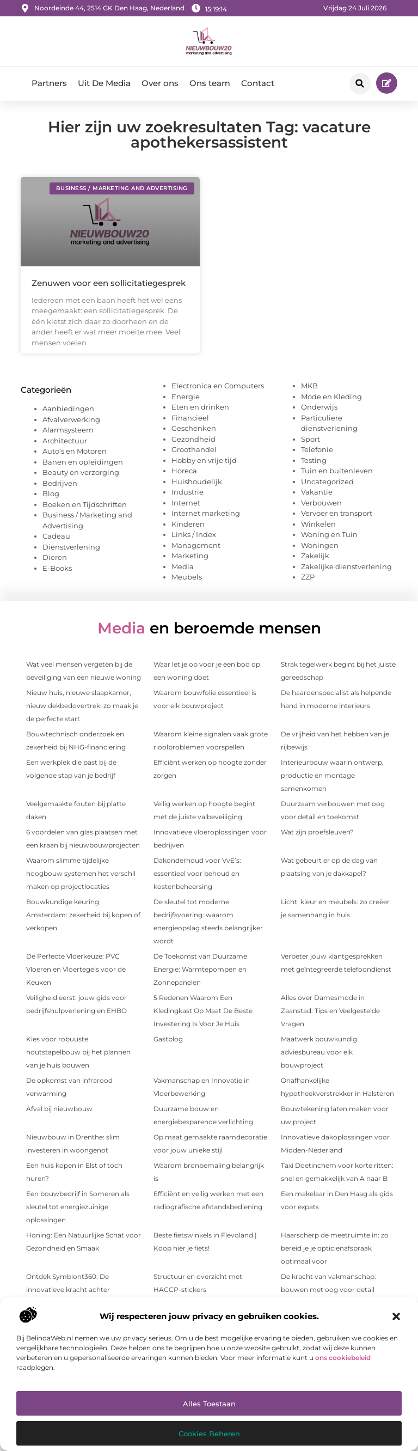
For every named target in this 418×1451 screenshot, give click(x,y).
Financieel (190, 417)
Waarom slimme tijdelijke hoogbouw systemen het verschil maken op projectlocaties (81, 873)
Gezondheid (193, 439)
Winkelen (318, 524)
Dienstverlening (71, 546)
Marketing (189, 555)
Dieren (54, 557)
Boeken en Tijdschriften (84, 504)
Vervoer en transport (336, 513)
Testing (314, 460)
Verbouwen (321, 502)
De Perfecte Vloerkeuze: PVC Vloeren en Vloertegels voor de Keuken (76, 969)
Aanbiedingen (68, 408)
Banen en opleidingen (82, 462)
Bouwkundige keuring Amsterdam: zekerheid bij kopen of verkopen (83, 915)
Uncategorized (327, 481)
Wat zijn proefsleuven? (317, 832)
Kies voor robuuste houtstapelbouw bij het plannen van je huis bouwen (78, 1052)
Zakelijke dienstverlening (346, 566)
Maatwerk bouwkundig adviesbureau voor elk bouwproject (319, 1052)
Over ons (160, 83)
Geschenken (193, 428)
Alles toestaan (209, 1403)
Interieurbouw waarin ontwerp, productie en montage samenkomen (332, 775)
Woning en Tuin (329, 534)
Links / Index (193, 534)
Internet (185, 502)
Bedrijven (59, 483)
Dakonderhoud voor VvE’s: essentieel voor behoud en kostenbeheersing (197, 873)
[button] (396, 1316)
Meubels (186, 576)
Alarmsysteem (68, 429)
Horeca (184, 470)
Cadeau (56, 536)
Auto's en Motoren (74, 451)
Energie (185, 396)
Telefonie (317, 449)
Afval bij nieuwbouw (59, 1109)
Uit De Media (104, 83)
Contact (257, 83)
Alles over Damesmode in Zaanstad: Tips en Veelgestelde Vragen (330, 1010)
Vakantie (317, 491)
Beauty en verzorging (80, 472)
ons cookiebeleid (343, 1358)
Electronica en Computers (217, 385)
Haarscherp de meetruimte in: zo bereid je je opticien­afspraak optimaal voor (335, 1248)
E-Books (57, 568)
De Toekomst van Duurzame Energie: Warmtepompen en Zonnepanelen (200, 969)
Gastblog (168, 1039)
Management (195, 545)
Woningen (320, 545)
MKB (309, 385)
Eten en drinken (200, 407)
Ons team (209, 83)
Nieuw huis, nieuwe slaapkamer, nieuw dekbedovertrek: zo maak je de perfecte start (82, 705)
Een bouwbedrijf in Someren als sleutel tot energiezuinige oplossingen (78, 1207)
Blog (50, 493)
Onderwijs (319, 407)
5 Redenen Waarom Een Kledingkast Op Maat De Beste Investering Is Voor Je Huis (203, 1010)
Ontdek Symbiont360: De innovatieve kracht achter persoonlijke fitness (68, 1289)
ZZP (308, 576)
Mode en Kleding (331, 396)
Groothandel (194, 449)
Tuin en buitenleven (337, 470)
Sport (310, 439)
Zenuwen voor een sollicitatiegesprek (109, 283)
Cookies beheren (209, 1433)
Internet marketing (205, 513)
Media (182, 566)
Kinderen (188, 524)
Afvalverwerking (71, 419)
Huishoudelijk (196, 481)
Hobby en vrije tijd (204, 460)
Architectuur (64, 440)
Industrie (187, 491)
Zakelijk (315, 555)
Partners (49, 83)
